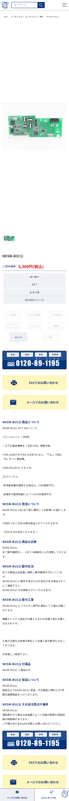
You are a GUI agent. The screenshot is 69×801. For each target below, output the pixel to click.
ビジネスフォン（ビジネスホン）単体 (27, 16)
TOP (5, 16)
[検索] (40, 5)
